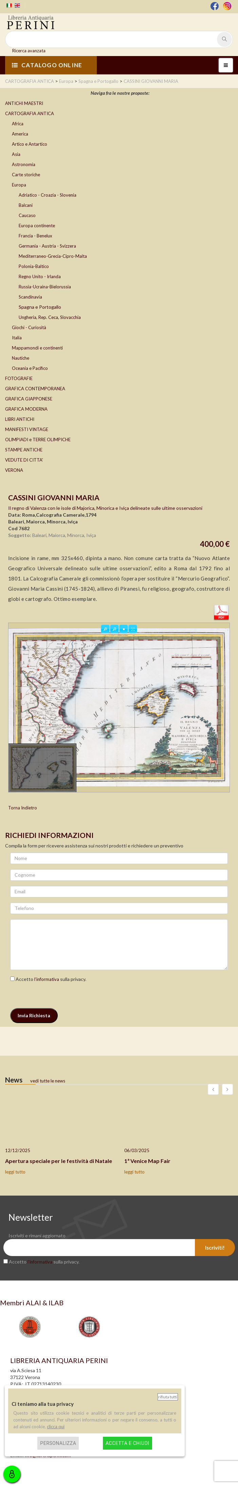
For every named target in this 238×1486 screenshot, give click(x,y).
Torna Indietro (22, 807)
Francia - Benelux (35, 235)
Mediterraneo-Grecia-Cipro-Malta (53, 256)
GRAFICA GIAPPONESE (28, 398)
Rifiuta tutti (167, 1396)
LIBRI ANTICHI (19, 419)
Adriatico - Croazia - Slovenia (47, 195)
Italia (17, 337)
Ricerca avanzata (28, 50)
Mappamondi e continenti (37, 348)
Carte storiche (26, 174)
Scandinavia (30, 297)
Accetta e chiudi (127, 1443)
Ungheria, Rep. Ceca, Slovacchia (50, 317)
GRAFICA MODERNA (26, 409)
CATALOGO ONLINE (47, 65)
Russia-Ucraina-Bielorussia (45, 286)
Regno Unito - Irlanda (40, 276)
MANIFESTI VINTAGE (26, 429)
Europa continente (37, 225)
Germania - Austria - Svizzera (47, 246)
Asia (16, 154)
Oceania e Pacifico (30, 368)
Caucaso (27, 215)
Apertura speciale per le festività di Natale (58, 1161)
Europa (19, 184)
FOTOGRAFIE (19, 378)
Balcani (26, 205)
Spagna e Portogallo (40, 307)
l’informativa (46, 979)
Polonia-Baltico (34, 266)
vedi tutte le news (47, 1081)
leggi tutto (15, 1172)
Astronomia (23, 164)
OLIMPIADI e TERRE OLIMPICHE (38, 439)
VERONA (14, 470)
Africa (17, 123)
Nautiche (20, 358)
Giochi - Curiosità (29, 327)
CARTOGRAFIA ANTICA (29, 113)
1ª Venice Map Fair (147, 1161)
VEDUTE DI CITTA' (24, 460)
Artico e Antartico (29, 144)
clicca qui (56, 1426)
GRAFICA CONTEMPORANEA (35, 388)
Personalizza (58, 1443)
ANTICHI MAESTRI (24, 103)
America (20, 134)
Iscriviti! (215, 1248)
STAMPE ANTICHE (23, 449)
